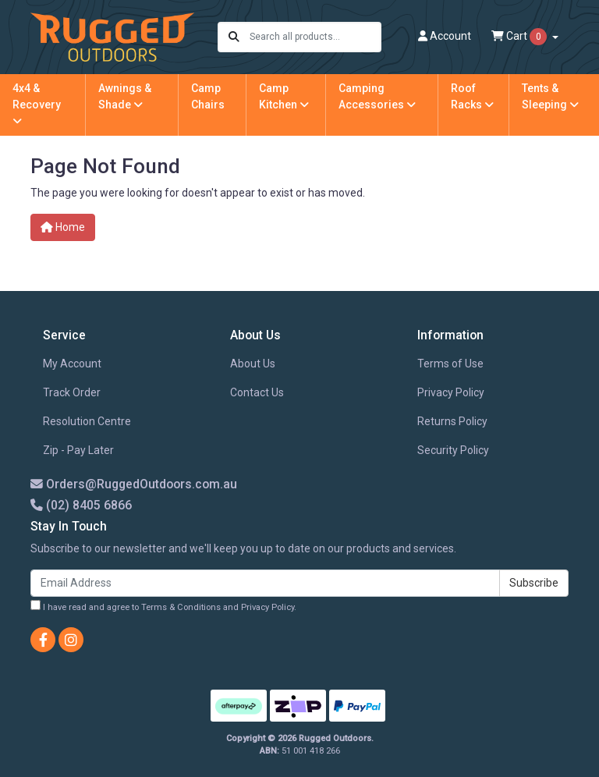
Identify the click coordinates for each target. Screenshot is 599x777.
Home (63, 227)
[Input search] (315, 37)
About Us (252, 363)
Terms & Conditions (181, 607)
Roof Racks (472, 96)
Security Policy (453, 450)
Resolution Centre (87, 421)
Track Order (72, 392)
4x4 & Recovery (36, 104)
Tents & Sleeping (550, 96)
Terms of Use (450, 363)
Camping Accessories (377, 96)
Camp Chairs (208, 96)
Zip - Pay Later (78, 450)
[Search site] (234, 37)
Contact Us (257, 392)
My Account (72, 363)
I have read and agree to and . (163, 606)
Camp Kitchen (284, 96)
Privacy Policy (450, 392)
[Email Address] (265, 583)
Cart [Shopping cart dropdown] (520, 36)
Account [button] (444, 36)
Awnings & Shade (124, 96)
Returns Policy (452, 421)
